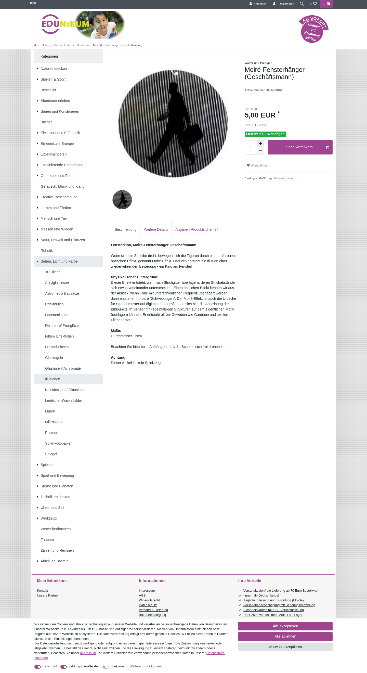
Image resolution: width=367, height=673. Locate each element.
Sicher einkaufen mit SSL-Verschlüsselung (273, 610)
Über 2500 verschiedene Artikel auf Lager (273, 615)
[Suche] (302, 4)
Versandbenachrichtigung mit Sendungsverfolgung (279, 605)
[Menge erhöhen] (260, 143)
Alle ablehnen (285, 636)
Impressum (147, 590)
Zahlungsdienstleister (84, 666)
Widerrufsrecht (149, 600)
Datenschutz (148, 605)
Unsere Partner (48, 595)
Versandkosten (283, 178)
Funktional (117, 666)
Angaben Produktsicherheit (196, 229)
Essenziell (50, 666)
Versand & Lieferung (153, 610)
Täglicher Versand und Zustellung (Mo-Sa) (273, 600)
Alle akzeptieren (285, 626)
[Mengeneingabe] (251, 147)
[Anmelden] (258, 4)
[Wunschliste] (313, 4)
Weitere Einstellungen (145, 666)
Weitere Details (156, 229)
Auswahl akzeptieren (285, 647)
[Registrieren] (283, 4)
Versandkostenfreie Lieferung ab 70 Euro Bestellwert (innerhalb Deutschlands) (280, 593)
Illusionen (82, 45)
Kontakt (42, 590)
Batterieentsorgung (152, 615)
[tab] (125, 229)
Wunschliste (257, 165)
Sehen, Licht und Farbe (56, 45)
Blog (33, 2)
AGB (142, 595)
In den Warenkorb (306, 147)
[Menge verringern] (260, 150)
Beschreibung (126, 229)
